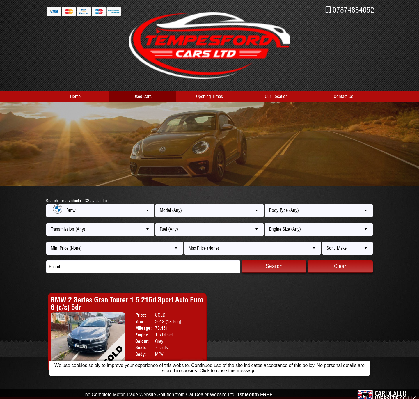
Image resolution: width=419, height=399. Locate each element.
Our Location (276, 96)
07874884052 (353, 9)
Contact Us (343, 96)
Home (75, 96)
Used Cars (142, 96)
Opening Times (209, 96)
